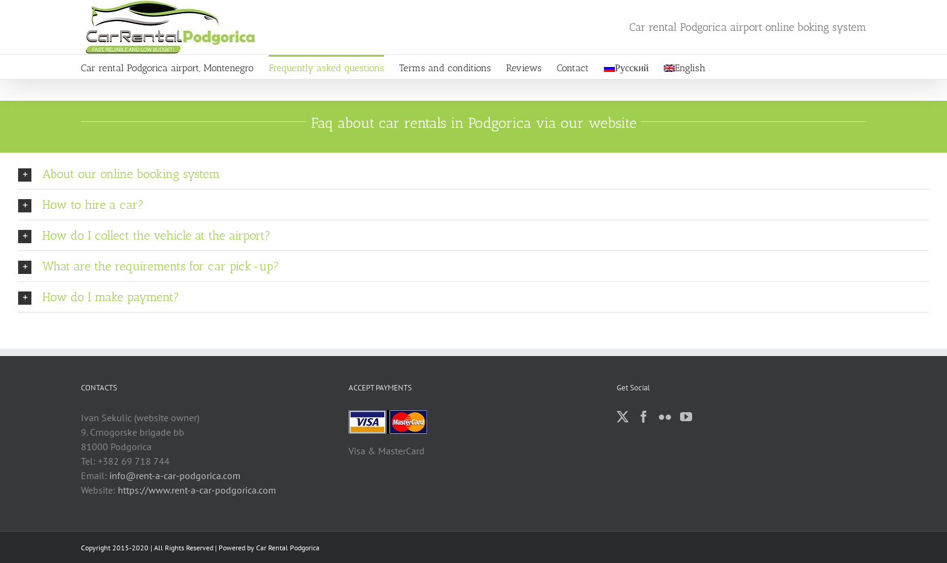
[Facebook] (644, 417)
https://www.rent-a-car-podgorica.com (197, 490)
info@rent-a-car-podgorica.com (174, 475)
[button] (473, 174)
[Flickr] (665, 417)
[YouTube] (686, 417)
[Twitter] (623, 417)
